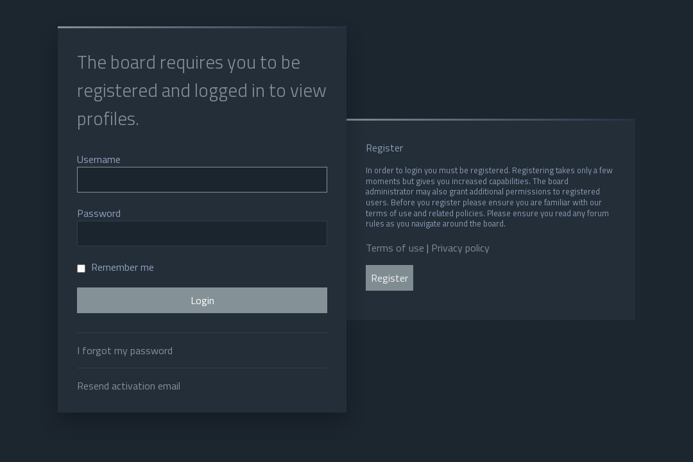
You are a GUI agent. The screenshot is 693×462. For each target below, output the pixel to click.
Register (389, 278)
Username (99, 159)
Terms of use (395, 247)
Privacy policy (460, 247)
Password (99, 213)
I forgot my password (125, 350)
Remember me (115, 267)
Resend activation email (128, 385)
